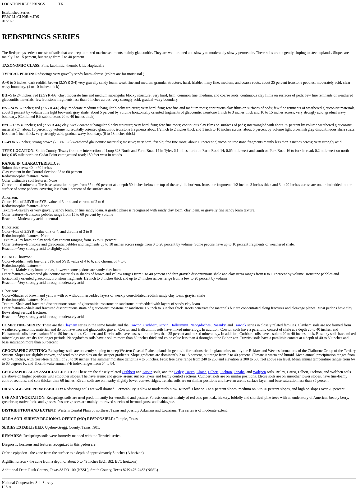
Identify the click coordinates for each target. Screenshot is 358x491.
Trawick (240, 325)
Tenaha (239, 372)
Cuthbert (150, 325)
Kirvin (164, 325)
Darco (190, 372)
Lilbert (213, 372)
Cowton (135, 325)
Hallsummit (179, 325)
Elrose (201, 372)
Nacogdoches (200, 325)
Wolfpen (259, 372)
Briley (179, 372)
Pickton (226, 372)
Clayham (70, 325)
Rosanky (218, 325)
